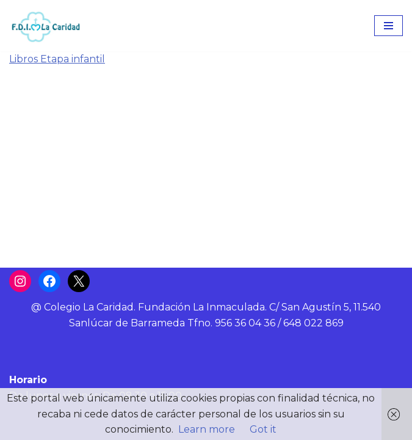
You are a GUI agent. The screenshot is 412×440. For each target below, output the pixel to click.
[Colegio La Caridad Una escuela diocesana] (45, 26)
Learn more (206, 429)
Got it (263, 429)
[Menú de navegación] (388, 25)
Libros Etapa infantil (57, 59)
